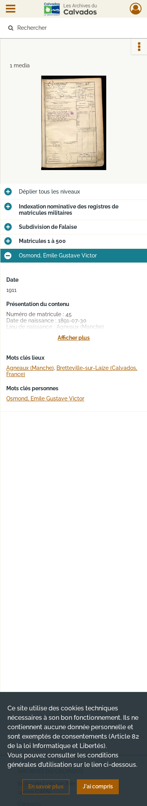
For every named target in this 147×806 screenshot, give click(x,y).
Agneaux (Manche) (30, 368)
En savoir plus (46, 786)
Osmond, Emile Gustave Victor (45, 398)
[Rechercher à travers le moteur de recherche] (72, 28)
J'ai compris (98, 786)
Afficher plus (74, 338)
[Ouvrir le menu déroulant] (10, 9)
